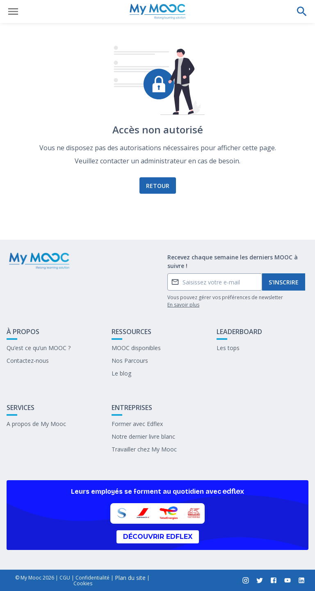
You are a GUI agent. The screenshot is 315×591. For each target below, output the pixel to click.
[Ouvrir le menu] (13, 11)
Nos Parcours (130, 360)
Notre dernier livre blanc (143, 436)
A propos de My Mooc (36, 424)
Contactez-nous (28, 360)
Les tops (228, 348)
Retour (157, 186)
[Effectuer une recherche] (301, 11)
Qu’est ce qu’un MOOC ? (39, 348)
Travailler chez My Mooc (144, 449)
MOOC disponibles (136, 348)
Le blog (121, 373)
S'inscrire (284, 282)
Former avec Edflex (137, 424)
